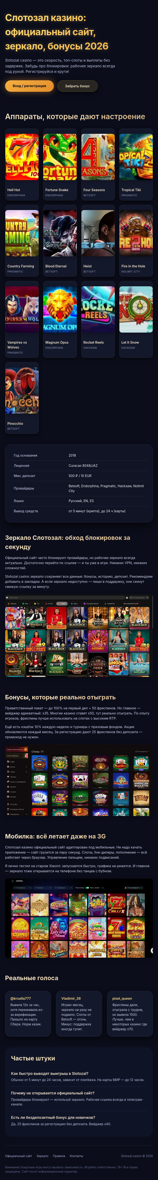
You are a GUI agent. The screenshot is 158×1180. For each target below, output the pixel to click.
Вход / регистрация (29, 86)
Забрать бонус (77, 86)
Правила (59, 1156)
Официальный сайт (18, 1156)
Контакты (76, 1156)
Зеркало (43, 1156)
